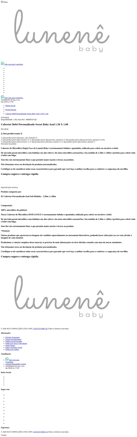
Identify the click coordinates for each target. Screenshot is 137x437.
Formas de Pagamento (13, 339)
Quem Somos (10, 345)
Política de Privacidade (13, 341)
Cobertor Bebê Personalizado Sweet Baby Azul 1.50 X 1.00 (26, 114)
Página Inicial (10, 106)
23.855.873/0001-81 (40, 329)
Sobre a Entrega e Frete (13, 347)
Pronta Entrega (10, 110)
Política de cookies (12, 349)
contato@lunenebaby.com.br (15, 364)
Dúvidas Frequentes (12, 337)
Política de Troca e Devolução (16, 343)
